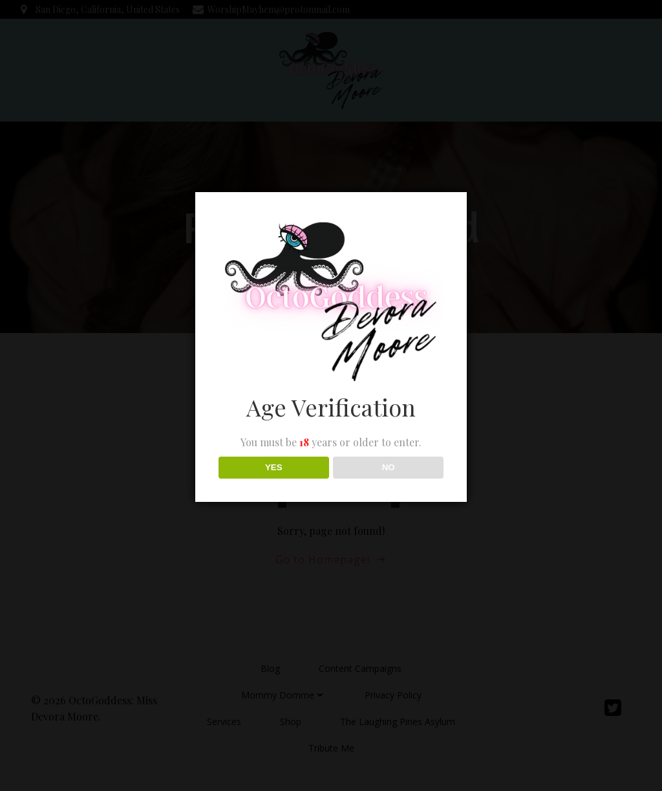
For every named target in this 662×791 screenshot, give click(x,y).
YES (274, 467)
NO (388, 467)
